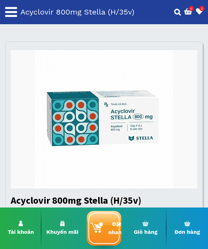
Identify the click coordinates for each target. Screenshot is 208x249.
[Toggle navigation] (11, 12)
